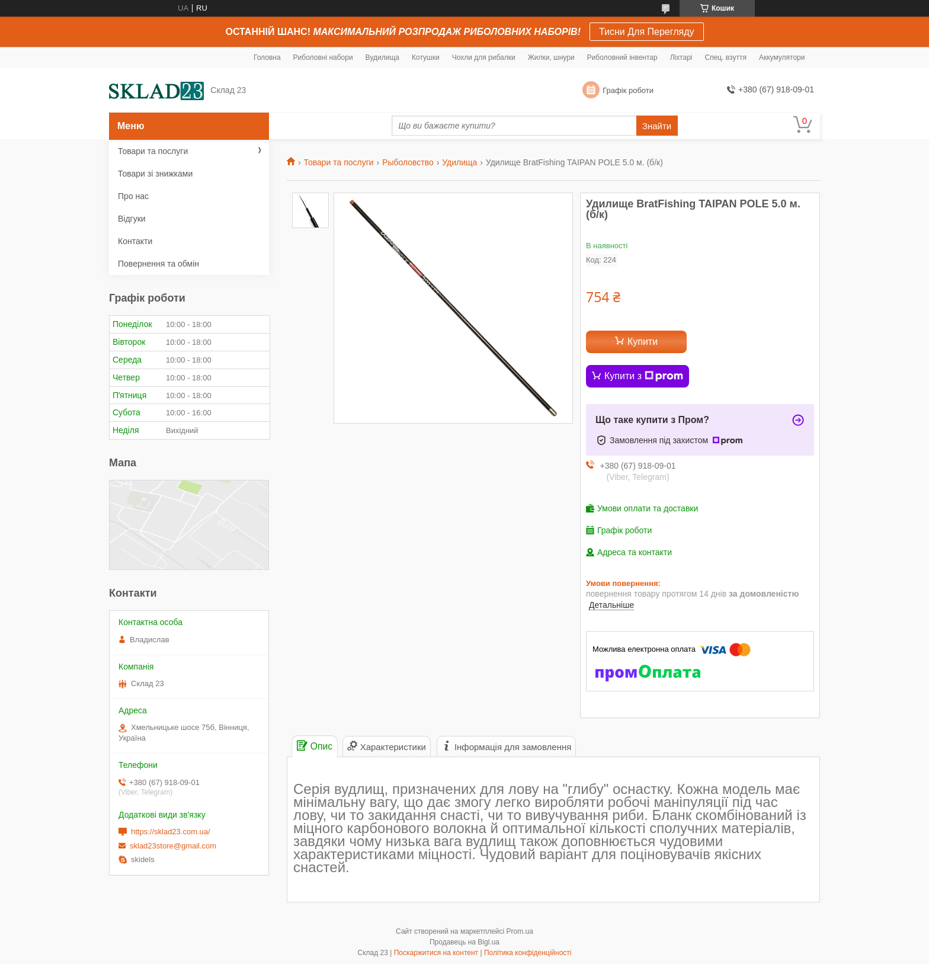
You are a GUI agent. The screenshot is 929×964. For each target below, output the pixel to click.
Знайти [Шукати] (656, 126)
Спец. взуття (725, 57)
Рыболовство (408, 162)
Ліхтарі (681, 57)
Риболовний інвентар (622, 57)
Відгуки (132, 218)
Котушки (426, 57)
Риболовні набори (323, 57)
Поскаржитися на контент (436, 953)
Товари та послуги (338, 162)
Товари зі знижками (155, 173)
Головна (267, 57)
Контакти (135, 241)
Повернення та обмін (158, 263)
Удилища (459, 162)
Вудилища (382, 57)
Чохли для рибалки (483, 57)
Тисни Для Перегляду (646, 32)
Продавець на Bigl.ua (464, 942)
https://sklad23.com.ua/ (170, 831)
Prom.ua (520, 931)
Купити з (643, 376)
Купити (642, 342)
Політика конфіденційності (528, 953)
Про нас (133, 196)
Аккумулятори (782, 57)
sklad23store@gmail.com (173, 845)
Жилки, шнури (551, 57)
